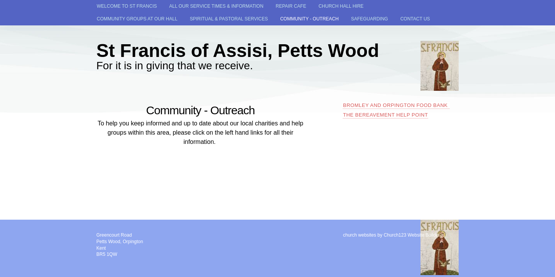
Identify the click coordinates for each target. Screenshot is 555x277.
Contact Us (415, 19)
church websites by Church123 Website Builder (391, 235)
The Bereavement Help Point (385, 115)
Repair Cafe (291, 6)
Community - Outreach (309, 19)
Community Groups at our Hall (137, 19)
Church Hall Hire (340, 6)
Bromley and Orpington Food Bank (396, 105)
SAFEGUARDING (369, 19)
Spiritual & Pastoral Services (229, 19)
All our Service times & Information (216, 6)
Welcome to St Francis (127, 6)
